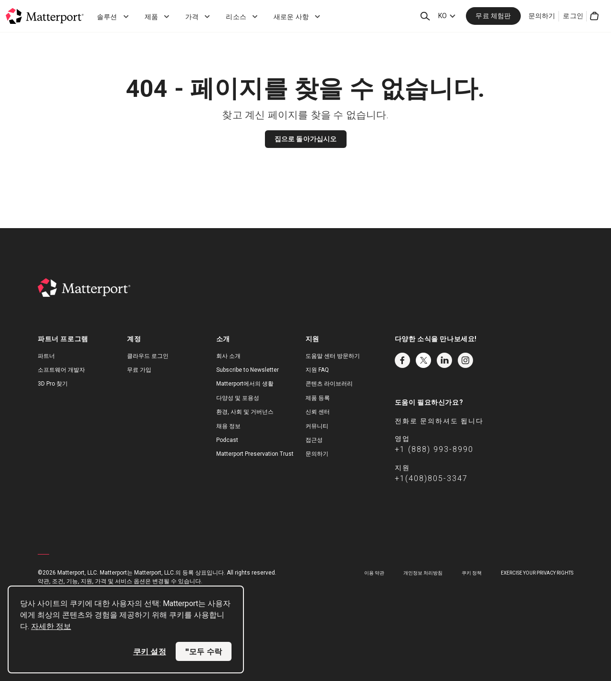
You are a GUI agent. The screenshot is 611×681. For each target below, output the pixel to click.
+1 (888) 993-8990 (434, 449)
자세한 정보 (51, 626)
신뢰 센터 (318, 412)
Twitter (423, 360)
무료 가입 (139, 370)
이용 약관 (374, 573)
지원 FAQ (317, 370)
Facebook (402, 360)
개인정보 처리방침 (422, 573)
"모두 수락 (203, 651)
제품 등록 (318, 398)
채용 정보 (228, 426)
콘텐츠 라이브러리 (329, 383)
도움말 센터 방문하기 (333, 356)
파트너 (46, 356)
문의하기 (542, 16)
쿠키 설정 (149, 651)
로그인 (573, 16)
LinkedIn (444, 360)
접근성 (314, 440)
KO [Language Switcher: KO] (442, 16)
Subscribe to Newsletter (247, 370)
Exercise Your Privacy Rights (537, 573)
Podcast (227, 440)
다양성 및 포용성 (237, 398)
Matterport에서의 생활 (245, 383)
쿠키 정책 (472, 573)
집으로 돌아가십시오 (305, 139)
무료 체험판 (493, 15)
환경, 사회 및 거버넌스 (245, 412)
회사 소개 (228, 356)
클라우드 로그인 (148, 356)
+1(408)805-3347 (431, 478)
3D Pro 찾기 (53, 383)
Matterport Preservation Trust (255, 454)
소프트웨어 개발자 (61, 370)
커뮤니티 (317, 426)
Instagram (465, 360)
